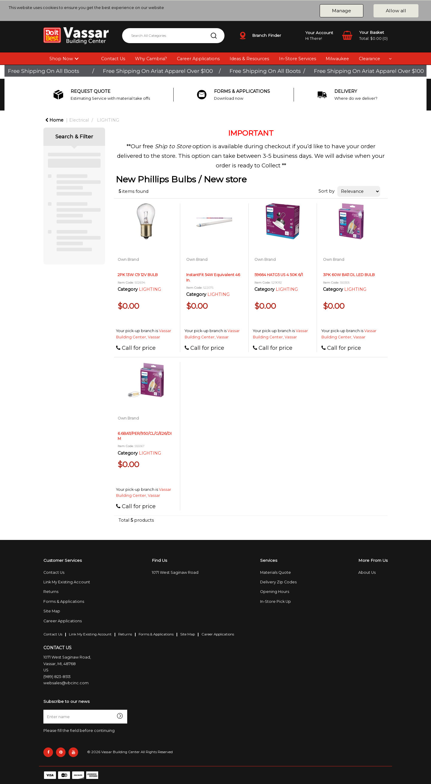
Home (54, 120)
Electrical (79, 120)
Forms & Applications (63, 601)
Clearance (369, 58)
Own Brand (128, 259)
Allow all (396, 10)
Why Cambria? (151, 58)
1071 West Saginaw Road (175, 572)
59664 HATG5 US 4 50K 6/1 (278, 275)
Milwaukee (337, 58)
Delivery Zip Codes (278, 582)
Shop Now (61, 58)
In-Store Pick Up (275, 601)
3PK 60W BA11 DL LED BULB (349, 275)
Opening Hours (274, 591)
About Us (367, 572)
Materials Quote (275, 572)
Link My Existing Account (66, 582)
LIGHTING (108, 120)
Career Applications (198, 58)
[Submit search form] (213, 35)
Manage (341, 10)
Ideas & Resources (249, 58)
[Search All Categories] (173, 35)
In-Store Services (297, 58)
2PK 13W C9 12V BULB (138, 275)
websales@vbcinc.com (66, 683)
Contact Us (113, 58)
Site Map (51, 611)
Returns (50, 591)
